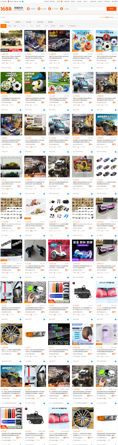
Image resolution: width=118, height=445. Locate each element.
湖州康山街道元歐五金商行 (7, 228)
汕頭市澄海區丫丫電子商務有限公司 (54, 60)
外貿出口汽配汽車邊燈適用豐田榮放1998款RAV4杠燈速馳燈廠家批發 (35, 350)
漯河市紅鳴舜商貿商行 (102, 270)
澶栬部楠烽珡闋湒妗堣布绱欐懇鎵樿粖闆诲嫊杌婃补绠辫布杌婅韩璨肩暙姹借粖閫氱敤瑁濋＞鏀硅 (106, 392)
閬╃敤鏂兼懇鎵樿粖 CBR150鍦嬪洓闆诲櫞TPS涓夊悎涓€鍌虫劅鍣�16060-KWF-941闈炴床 (35, 434)
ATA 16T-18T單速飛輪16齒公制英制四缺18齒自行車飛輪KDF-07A (106, 308)
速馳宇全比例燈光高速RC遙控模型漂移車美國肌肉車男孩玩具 (58, 57)
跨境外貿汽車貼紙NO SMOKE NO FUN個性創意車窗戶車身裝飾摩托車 (11, 266)
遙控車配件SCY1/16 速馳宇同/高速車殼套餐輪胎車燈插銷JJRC (106, 183)
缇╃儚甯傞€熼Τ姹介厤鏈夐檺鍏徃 (102, 437)
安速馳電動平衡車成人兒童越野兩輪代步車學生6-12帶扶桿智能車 (58, 266)
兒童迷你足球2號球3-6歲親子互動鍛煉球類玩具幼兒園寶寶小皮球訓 (82, 57)
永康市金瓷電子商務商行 (54, 270)
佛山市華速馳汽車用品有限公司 (7, 354)
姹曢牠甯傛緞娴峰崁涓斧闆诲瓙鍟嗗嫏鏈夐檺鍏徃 (7, 396)
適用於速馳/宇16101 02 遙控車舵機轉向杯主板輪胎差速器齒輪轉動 (58, 225)
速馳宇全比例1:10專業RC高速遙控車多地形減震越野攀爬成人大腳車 (11, 57)
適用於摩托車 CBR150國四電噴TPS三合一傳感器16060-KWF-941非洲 (82, 308)
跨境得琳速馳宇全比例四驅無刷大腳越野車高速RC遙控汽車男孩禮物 (34, 183)
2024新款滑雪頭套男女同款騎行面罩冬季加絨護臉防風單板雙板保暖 (106, 350)
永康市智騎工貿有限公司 (102, 228)
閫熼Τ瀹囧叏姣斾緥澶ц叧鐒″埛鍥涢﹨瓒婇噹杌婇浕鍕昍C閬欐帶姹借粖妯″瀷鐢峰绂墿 (83, 392)
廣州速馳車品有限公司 (7, 270)
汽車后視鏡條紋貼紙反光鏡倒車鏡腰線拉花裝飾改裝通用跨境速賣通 (58, 308)
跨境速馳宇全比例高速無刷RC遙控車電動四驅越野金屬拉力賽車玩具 (106, 99)
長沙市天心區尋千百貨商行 (78, 228)
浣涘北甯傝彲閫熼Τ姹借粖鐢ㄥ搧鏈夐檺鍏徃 (78, 437)
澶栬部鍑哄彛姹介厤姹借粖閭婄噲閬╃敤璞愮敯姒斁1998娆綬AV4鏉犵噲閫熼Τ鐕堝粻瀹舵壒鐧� (106, 434)
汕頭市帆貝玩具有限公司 (102, 102)
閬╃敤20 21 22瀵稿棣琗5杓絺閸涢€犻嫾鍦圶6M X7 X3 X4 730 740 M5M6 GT (82, 434)
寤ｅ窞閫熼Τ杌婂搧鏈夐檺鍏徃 (30, 396)
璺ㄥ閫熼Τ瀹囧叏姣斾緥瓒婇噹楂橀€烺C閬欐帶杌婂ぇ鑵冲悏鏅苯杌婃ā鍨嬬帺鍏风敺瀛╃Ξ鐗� (11, 392)
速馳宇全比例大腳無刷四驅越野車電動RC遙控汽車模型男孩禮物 (58, 183)
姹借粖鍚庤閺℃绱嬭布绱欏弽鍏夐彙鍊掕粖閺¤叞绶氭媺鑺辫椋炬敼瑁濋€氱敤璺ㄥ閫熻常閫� (11, 434)
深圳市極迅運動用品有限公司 (102, 354)
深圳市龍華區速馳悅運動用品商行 (78, 60)
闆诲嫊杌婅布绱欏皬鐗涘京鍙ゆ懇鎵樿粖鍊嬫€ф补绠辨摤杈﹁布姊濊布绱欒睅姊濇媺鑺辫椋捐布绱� (34, 392)
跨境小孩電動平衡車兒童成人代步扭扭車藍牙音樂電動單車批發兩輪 (106, 225)
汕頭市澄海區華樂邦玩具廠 (30, 144)
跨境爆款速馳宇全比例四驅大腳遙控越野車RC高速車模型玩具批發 (58, 141)
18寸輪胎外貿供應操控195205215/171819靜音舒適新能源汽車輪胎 (82, 350)
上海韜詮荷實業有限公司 (54, 228)
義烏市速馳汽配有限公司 (30, 354)
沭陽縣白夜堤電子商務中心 (78, 270)
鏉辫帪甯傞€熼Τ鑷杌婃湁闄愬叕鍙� (54, 437)
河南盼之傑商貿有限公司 (30, 60)
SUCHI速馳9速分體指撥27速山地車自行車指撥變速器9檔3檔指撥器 (35, 266)
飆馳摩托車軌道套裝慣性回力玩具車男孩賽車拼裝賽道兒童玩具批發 (82, 183)
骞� (19, 395)
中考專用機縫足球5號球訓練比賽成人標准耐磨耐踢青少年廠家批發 (11, 99)
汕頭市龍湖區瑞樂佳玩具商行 (78, 102)
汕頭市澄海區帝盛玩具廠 (54, 144)
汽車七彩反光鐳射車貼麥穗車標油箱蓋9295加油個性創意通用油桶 (58, 350)
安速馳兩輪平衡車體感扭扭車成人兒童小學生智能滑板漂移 (82, 266)
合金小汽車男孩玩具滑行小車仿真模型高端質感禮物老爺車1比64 (34, 141)
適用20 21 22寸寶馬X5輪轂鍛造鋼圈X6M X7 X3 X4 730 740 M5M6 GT (11, 350)
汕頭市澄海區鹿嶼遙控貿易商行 (102, 186)
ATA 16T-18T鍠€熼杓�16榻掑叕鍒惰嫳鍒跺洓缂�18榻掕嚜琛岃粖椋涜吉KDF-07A (58, 434)
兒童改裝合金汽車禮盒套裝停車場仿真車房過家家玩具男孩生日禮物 (11, 141)
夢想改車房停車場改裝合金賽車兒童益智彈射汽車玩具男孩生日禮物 (34, 57)
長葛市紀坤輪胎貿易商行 (78, 354)
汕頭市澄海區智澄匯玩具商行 (78, 186)
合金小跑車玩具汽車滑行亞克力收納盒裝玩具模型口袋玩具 (11, 183)
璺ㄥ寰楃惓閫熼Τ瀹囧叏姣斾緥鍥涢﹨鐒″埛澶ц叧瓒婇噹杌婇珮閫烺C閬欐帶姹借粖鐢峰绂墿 (59, 392)
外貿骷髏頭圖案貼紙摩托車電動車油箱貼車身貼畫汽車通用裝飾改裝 (34, 308)
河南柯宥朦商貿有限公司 (7, 144)
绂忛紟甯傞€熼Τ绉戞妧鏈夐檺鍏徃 (30, 437)
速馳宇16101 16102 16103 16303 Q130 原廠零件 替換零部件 (11, 225)
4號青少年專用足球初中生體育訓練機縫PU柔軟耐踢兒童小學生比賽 (106, 57)
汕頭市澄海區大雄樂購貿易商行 (7, 60)
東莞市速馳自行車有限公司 (30, 270)
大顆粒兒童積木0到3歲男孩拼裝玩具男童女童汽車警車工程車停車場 (34, 225)
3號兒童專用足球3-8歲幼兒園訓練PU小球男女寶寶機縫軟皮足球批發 (58, 99)
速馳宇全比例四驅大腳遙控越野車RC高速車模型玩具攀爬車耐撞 (82, 99)
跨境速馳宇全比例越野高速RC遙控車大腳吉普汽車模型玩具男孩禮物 (106, 141)
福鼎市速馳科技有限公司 (78, 312)
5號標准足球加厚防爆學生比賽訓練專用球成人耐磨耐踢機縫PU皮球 (35, 99)
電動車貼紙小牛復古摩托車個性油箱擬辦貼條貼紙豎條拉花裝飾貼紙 (11, 308)
